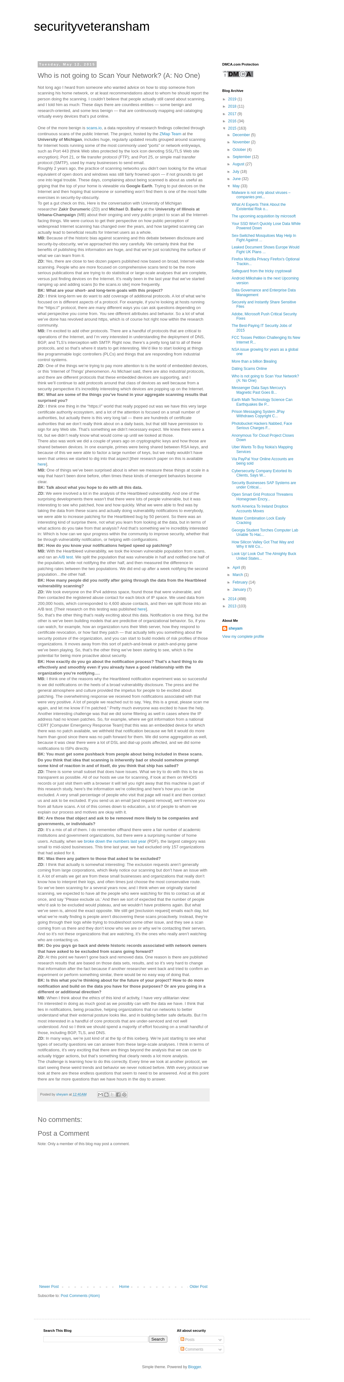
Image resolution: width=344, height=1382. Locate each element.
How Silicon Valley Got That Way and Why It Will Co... (263, 544)
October (240, 149)
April (237, 567)
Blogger (194, 1367)
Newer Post (49, 1286)
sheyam (235, 628)
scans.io (93, 127)
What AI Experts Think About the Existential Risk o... (259, 206)
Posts (187, 1339)
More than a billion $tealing (254, 361)
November (242, 142)
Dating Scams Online (249, 368)
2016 (233, 121)
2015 (233, 128)
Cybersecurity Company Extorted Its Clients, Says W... (262, 473)
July (236, 171)
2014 (233, 599)
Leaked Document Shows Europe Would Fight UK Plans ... (265, 249)
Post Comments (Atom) (80, 1296)
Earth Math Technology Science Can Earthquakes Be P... (262, 402)
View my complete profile (243, 636)
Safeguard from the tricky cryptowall (262, 271)
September (242, 157)
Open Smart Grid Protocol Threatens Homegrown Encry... (262, 496)
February (241, 582)
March (238, 575)
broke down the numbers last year (115, 841)
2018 (233, 106)
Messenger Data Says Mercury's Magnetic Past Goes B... (259, 390)
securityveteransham (92, 26)
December (242, 135)
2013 (233, 606)
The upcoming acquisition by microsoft (264, 216)
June (237, 179)
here (42, 464)
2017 (233, 114)
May (237, 186)
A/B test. (66, 557)
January (240, 589)
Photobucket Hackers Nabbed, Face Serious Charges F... (262, 425)
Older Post (198, 1286)
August (239, 164)
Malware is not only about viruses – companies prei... (261, 194)
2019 (233, 99)
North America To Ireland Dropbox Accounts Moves (260, 508)
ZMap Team (170, 133)
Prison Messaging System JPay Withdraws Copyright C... (258, 413)
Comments (191, 1349)
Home (124, 1286)
